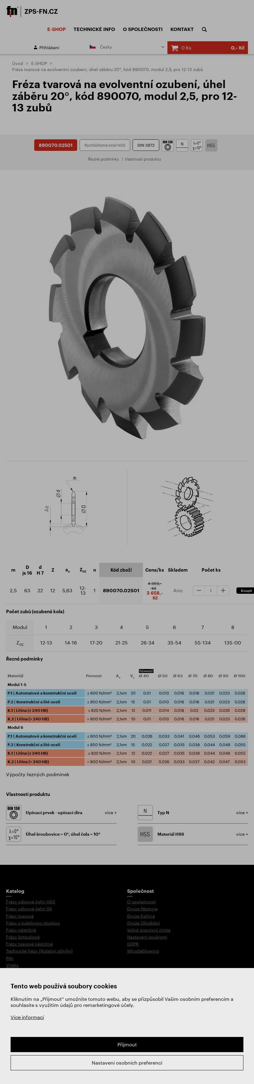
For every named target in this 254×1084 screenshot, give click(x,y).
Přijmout (127, 1044)
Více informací (27, 1017)
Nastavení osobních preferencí (127, 1062)
